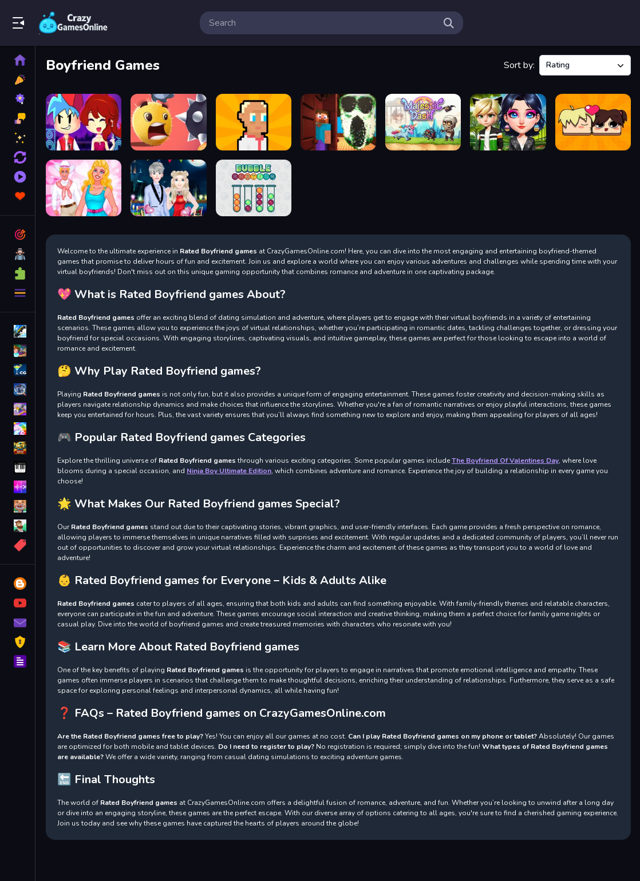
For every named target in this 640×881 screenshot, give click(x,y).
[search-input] (322, 23)
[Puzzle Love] (593, 122)
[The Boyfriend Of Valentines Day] (168, 188)
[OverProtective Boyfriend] (508, 122)
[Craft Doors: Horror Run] (338, 122)
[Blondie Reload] (83, 188)
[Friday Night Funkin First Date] (83, 122)
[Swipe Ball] (168, 122)
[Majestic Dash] (423, 122)
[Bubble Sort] (253, 188)
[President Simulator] (253, 122)
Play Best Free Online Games (73, 23)
